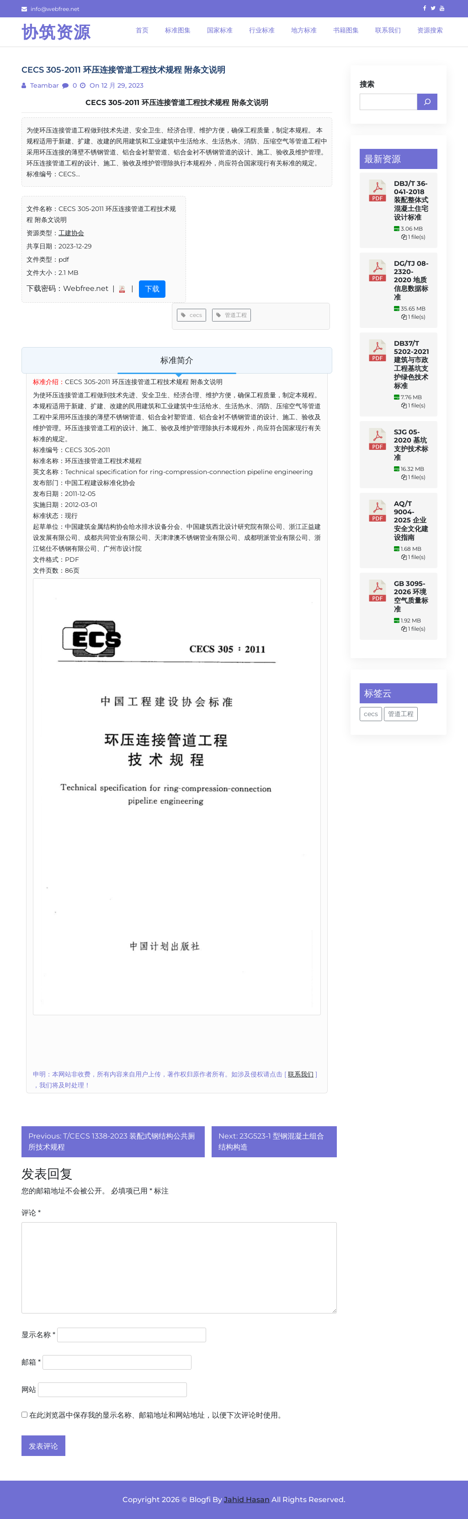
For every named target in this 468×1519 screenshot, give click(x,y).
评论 (31, 1212)
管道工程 (231, 314)
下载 (152, 289)
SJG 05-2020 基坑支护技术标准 (411, 445)
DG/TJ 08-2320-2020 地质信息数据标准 (411, 280)
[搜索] (427, 102)
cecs (191, 314)
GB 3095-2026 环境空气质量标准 (411, 596)
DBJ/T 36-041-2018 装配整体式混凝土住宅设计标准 (411, 200)
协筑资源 (56, 32)
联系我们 (301, 1074)
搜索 (367, 84)
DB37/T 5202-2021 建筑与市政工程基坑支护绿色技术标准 (411, 364)
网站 (28, 1389)
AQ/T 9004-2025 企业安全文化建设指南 (411, 521)
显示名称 (38, 1334)
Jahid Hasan (247, 1499)
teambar (43, 85)
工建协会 (71, 233)
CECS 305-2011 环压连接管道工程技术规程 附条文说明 (176, 102)
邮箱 (31, 1362)
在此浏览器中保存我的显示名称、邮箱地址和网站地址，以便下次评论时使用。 (157, 1415)
